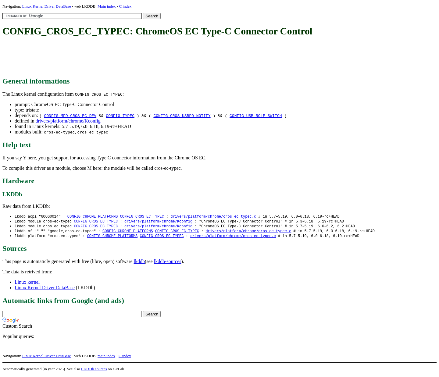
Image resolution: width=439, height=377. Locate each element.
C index (125, 6)
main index (106, 357)
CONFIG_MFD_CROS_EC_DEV (70, 115)
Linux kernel (27, 283)
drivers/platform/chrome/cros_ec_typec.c (213, 216)
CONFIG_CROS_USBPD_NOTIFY (181, 115)
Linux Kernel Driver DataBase (46, 6)
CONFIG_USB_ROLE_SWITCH (256, 115)
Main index (107, 6)
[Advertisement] (113, 57)
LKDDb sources (94, 370)
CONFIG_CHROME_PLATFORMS (92, 216)
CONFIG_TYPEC (120, 115)
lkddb (139, 262)
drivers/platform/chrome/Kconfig (67, 120)
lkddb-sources (167, 262)
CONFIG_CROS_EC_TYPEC (142, 216)
